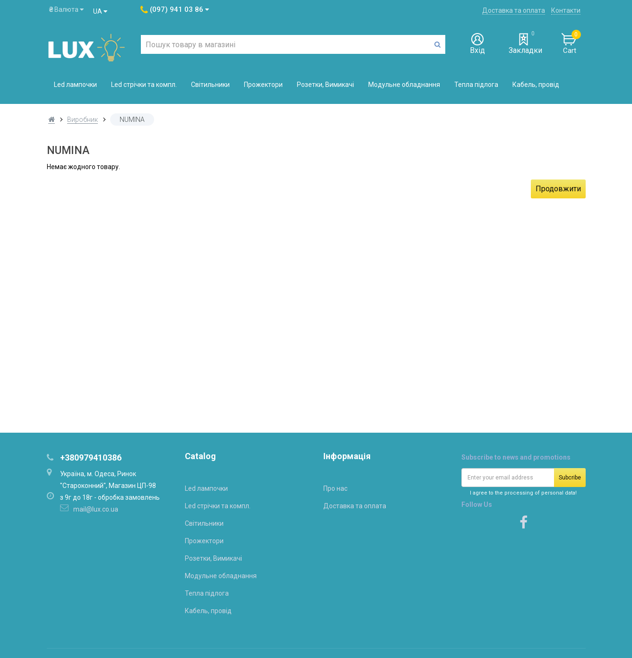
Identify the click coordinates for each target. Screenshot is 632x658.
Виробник (82, 119)
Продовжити (558, 188)
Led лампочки (75, 84)
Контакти (565, 10)
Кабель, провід (535, 84)
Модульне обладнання (404, 84)
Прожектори (263, 84)
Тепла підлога (476, 84)
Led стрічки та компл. (144, 84)
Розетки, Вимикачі (325, 84)
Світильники (210, 84)
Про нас (335, 488)
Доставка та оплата (513, 10)
